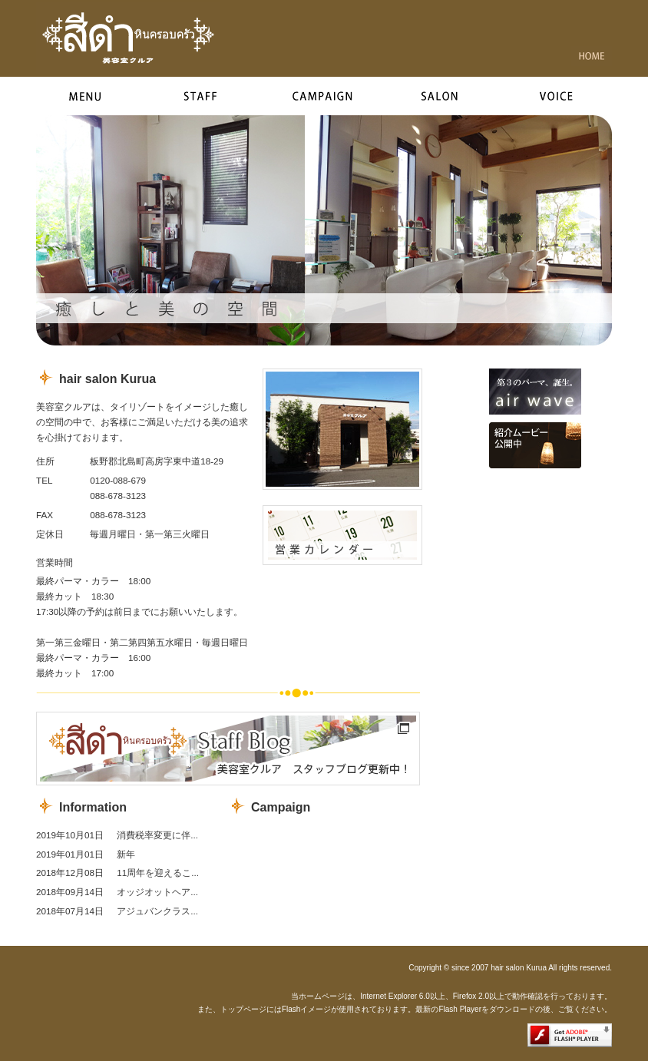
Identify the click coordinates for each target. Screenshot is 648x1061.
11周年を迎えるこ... (158, 873)
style (201, 96)
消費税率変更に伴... (157, 835)
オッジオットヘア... (157, 892)
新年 (126, 854)
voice (560, 96)
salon (450, 96)
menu (90, 96)
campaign (326, 96)
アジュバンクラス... (157, 911)
